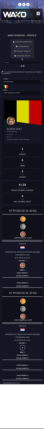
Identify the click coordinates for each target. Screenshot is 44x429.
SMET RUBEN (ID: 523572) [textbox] (12, 93)
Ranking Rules (22, 56)
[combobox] (22, 82)
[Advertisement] (22, 406)
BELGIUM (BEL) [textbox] (9, 81)
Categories (22, 46)
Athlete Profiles (22, 42)
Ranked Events (22, 51)
